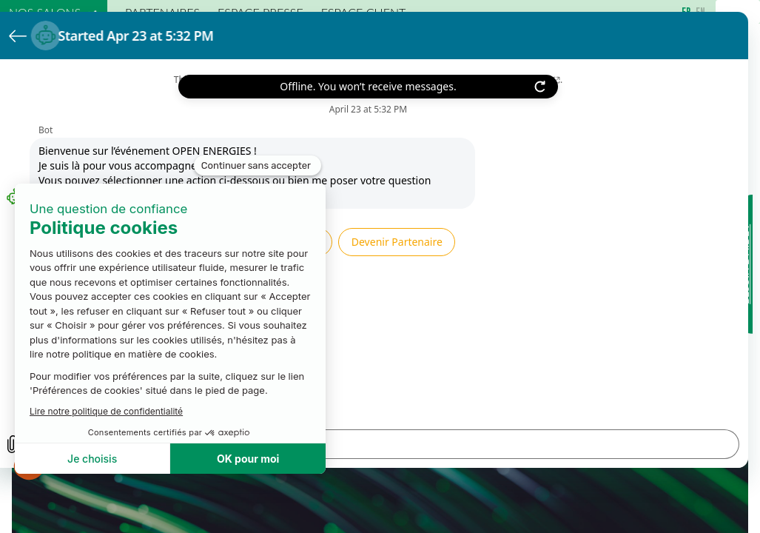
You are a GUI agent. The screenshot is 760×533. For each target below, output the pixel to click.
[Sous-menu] (92, 13)
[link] (53, 12)
